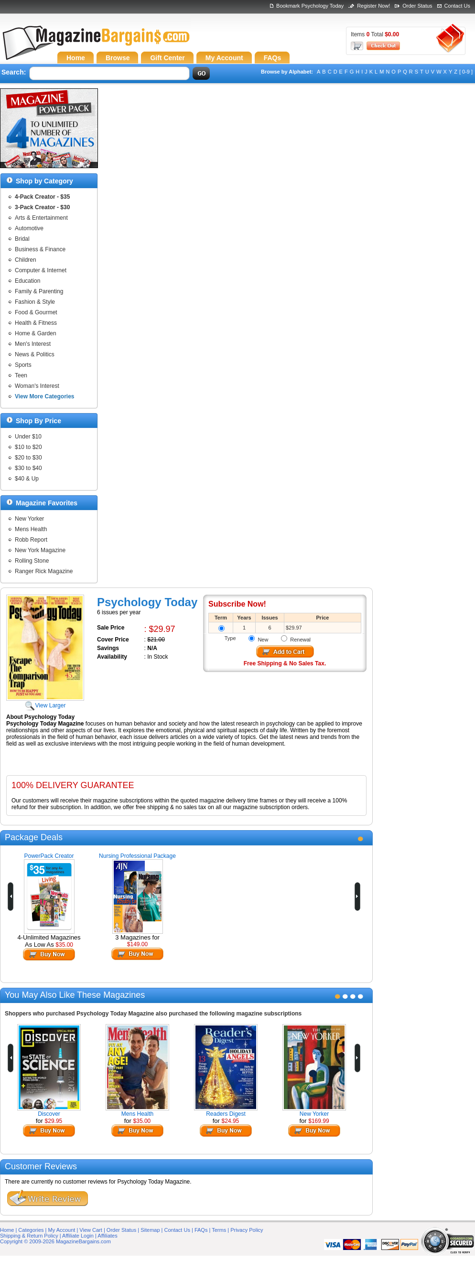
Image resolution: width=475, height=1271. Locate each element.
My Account (62, 1230)
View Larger (45, 702)
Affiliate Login (78, 1236)
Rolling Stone (32, 560)
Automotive (29, 228)
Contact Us (457, 6)
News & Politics (34, 354)
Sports (23, 365)
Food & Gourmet (36, 312)
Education (27, 281)
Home (7, 1230)
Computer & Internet (40, 270)
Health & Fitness (36, 323)
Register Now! (373, 6)
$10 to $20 (28, 447)
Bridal (22, 238)
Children (25, 259)
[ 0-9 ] (466, 72)
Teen (21, 375)
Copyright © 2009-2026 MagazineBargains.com (55, 1241)
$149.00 (137, 944)
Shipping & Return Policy (29, 1236)
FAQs (201, 1230)
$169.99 (318, 1121)
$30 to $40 (28, 468)
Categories (30, 1230)
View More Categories (45, 396)
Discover (49, 1114)
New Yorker (29, 518)
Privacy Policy (246, 1230)
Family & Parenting (39, 291)
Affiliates (107, 1236)
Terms (219, 1230)
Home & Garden (35, 333)
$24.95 (230, 1121)
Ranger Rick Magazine (44, 571)
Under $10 (28, 436)
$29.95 (54, 1121)
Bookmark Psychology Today (310, 6)
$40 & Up (27, 478)
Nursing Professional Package (137, 856)
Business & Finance (40, 249)
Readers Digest (226, 1114)
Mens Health (31, 529)
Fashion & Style (35, 302)
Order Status (417, 6)
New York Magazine (40, 550)
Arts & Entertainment (41, 217)
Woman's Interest (37, 386)
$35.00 (64, 944)
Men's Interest (33, 344)
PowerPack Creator (49, 856)
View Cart (90, 1230)
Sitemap (150, 1230)
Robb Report (31, 539)
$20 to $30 (28, 457)
